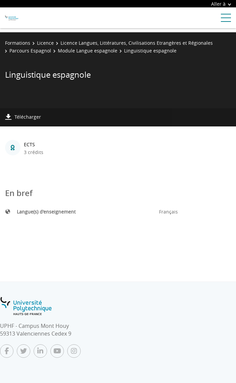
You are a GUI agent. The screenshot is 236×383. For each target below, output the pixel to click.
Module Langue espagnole (87, 50)
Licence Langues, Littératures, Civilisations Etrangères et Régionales (137, 43)
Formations (17, 43)
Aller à (221, 4)
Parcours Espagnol (30, 50)
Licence (45, 43)
